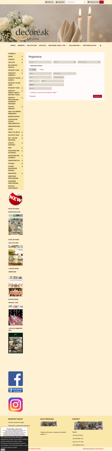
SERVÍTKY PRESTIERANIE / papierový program (16, 100)
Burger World (13, 116)
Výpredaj (12, 53)
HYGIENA (16, 163)
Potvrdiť (3, 449)
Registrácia (60, 2)
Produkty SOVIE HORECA (16, 79)
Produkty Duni (16, 88)
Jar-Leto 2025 (32, 45)
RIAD (16, 147)
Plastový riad (16, 135)
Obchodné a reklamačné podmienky (19, 425)
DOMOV (13, 45)
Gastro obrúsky (16, 107)
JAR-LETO (16, 62)
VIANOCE (16, 59)
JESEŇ (16, 56)
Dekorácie (16, 173)
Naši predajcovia (89, 45)
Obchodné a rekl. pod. (57, 45)
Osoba (33, 69)
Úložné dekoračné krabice (16, 168)
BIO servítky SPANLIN (13, 66)
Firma (40, 69)
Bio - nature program (16, 139)
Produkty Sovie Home (14, 84)
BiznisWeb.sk (100, 449)
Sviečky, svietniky (16, 144)
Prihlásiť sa (49, 2)
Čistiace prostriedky (13, 187)
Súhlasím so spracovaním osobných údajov (44, 92)
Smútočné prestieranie (13, 177)
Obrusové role (14, 126)
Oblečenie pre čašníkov (16, 156)
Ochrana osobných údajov (16, 422)
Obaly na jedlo (16, 132)
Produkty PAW (16, 70)
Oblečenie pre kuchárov (16, 151)
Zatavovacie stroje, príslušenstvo (14, 121)
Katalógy (42, 45)
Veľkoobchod (75, 45)
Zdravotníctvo (16, 160)
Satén (10, 129)
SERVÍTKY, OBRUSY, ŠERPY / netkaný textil (16, 92)
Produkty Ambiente (16, 74)
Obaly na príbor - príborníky (14, 112)
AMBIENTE (21, 45)
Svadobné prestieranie (13, 182)
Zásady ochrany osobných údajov (31, 448)
